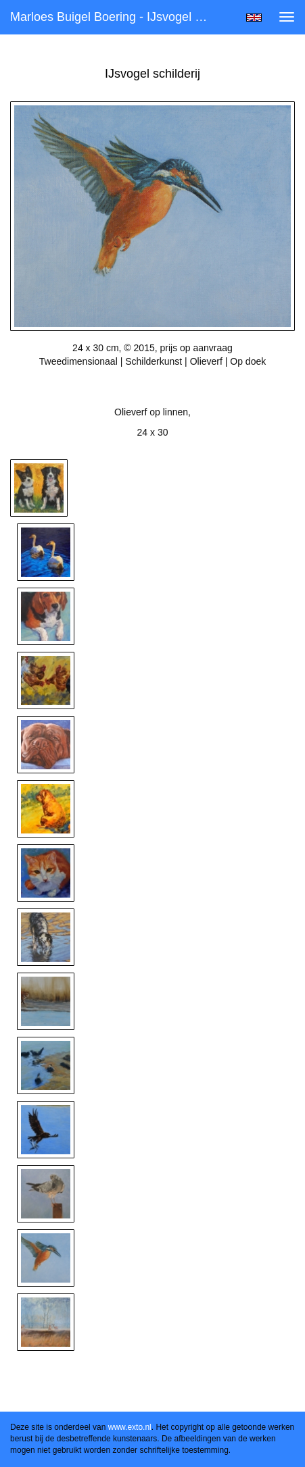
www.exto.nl (129, 1427)
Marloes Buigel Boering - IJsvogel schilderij (115, 17)
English (254, 18)
